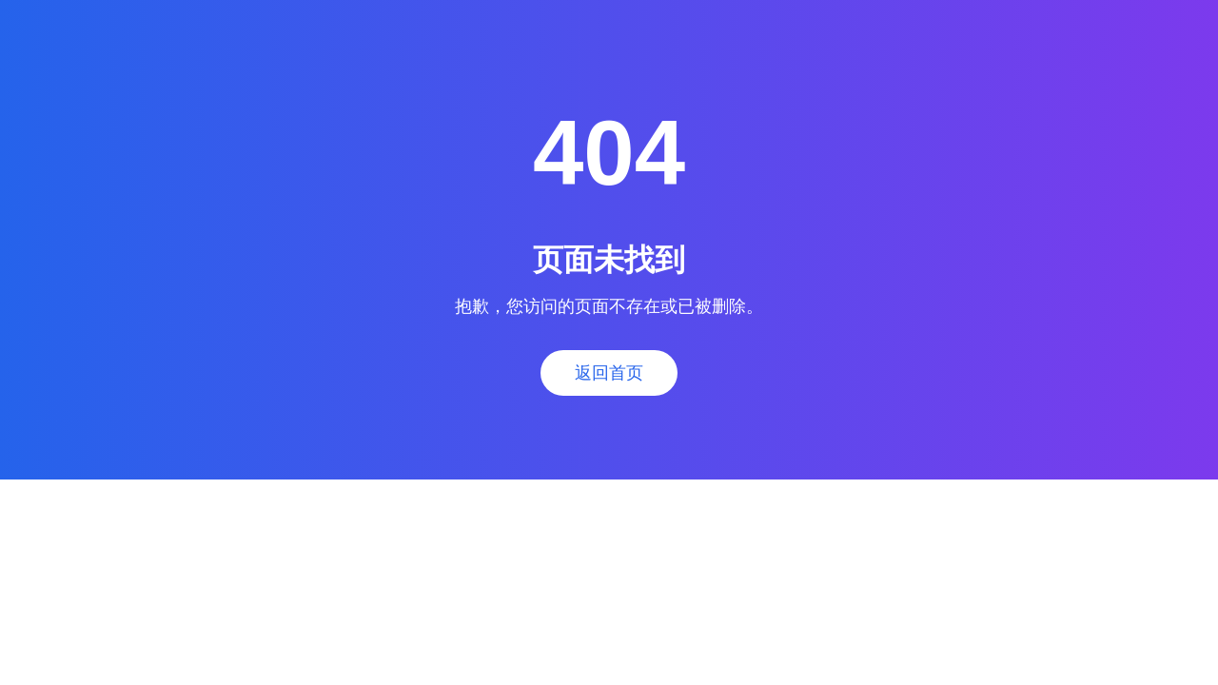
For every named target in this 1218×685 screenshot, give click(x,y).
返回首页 (609, 372)
